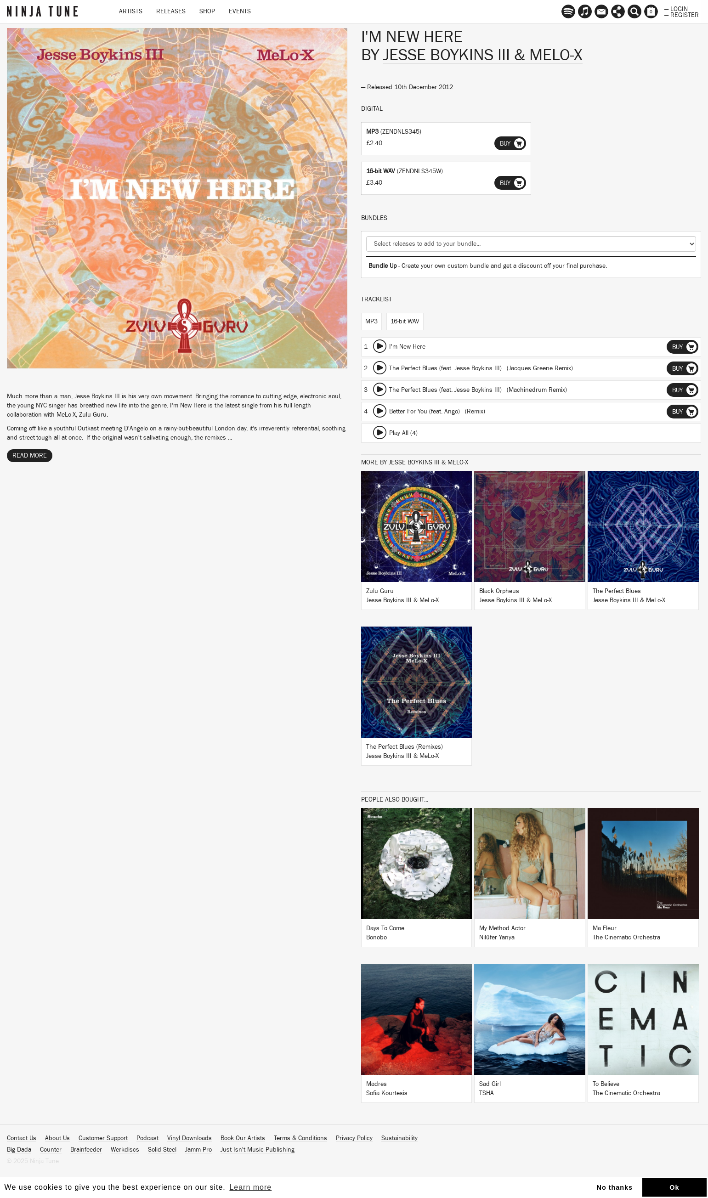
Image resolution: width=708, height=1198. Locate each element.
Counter (51, 1150)
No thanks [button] (615, 1187)
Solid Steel (162, 1150)
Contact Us (21, 1138)
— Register (681, 14)
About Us (57, 1138)
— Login (676, 8)
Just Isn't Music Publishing (258, 1150)
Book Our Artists (243, 1138)
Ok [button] (674, 1187)
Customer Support (103, 1138)
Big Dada (19, 1150)
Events (240, 11)
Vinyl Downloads (189, 1138)
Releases (171, 11)
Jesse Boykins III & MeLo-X (483, 55)
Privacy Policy (354, 1138)
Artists (130, 11)
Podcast (147, 1138)
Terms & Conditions (300, 1138)
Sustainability (399, 1138)
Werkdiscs (125, 1150)
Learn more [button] (250, 1187)
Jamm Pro (198, 1150)
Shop (207, 11)
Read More (29, 455)
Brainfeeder (86, 1150)
